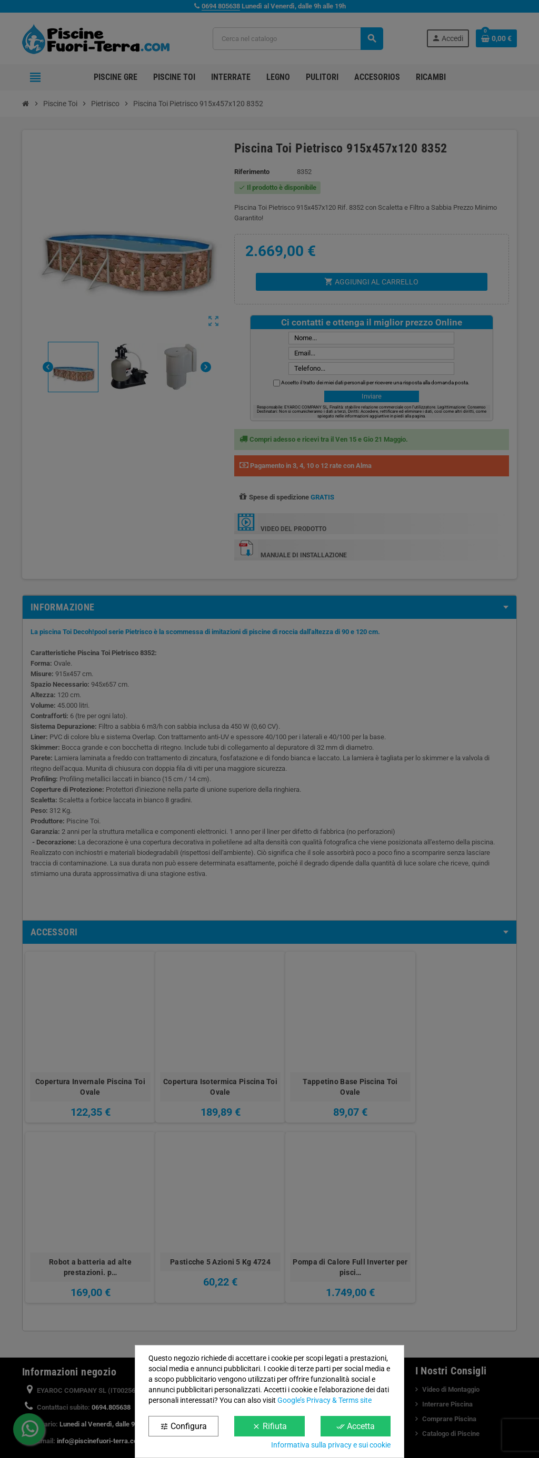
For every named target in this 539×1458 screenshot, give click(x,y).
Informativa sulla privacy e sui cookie (331, 1445)
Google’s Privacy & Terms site (324, 1400)
